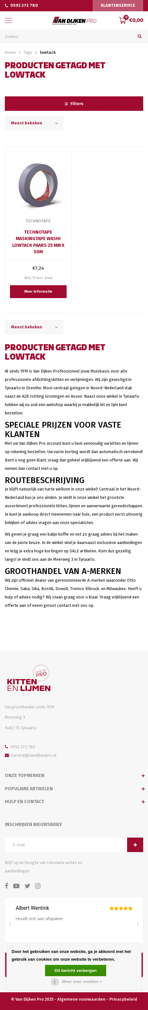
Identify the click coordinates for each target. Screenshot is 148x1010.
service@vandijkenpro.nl (31, 755)
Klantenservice (118, 5)
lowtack (48, 52)
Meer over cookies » (82, 981)
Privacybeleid (123, 999)
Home (10, 52)
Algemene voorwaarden (81, 999)
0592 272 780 (21, 5)
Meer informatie (38, 291)
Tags (27, 52)
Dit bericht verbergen (76, 970)
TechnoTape (38, 221)
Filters (74, 103)
